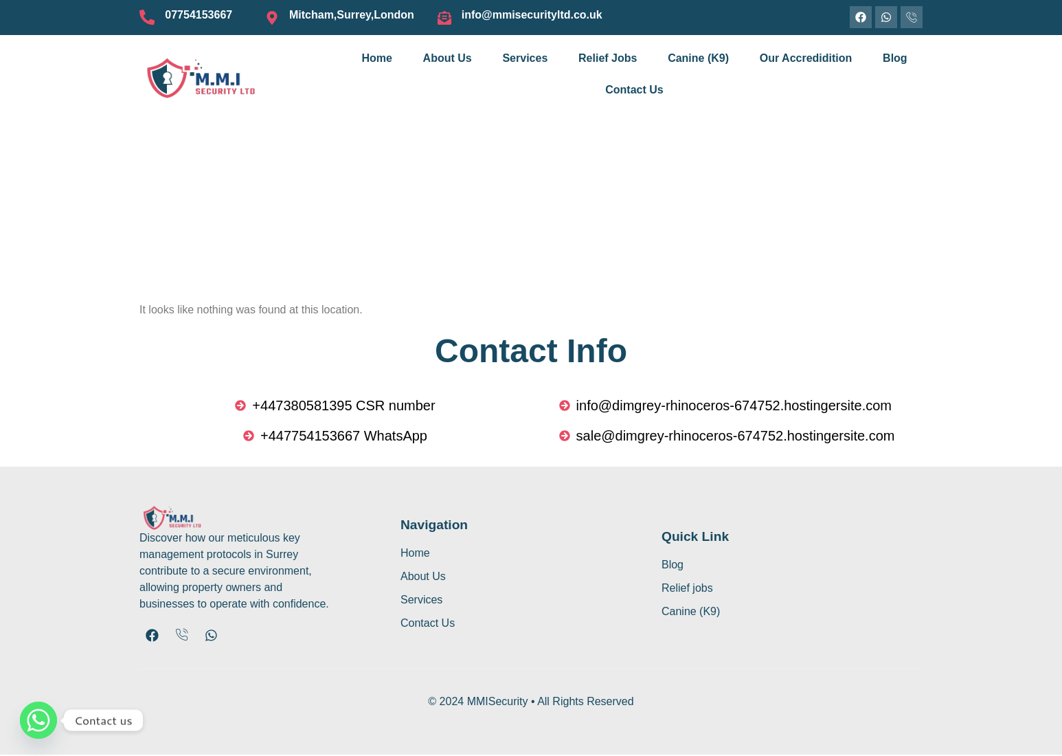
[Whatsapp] (38, 720)
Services (524, 58)
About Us (447, 58)
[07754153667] (146, 18)
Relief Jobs (607, 58)
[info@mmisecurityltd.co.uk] (444, 18)
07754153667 (197, 15)
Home (376, 58)
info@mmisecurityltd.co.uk (532, 15)
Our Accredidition (806, 58)
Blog (895, 58)
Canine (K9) (698, 58)
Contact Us (634, 90)
